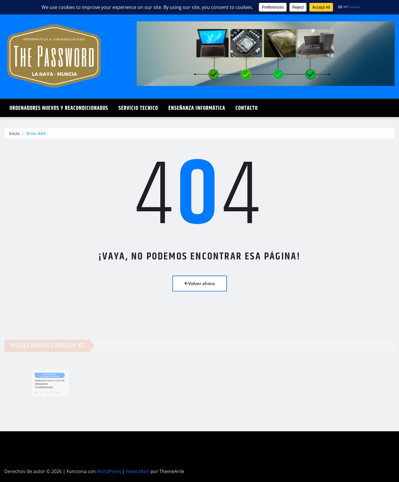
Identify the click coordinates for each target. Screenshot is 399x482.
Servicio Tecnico (138, 108)
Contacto (247, 108)
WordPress (109, 471)
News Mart (137, 471)
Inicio (14, 135)
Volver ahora (200, 283)
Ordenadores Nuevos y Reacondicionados (59, 108)
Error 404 (36, 135)
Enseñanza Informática (196, 108)
